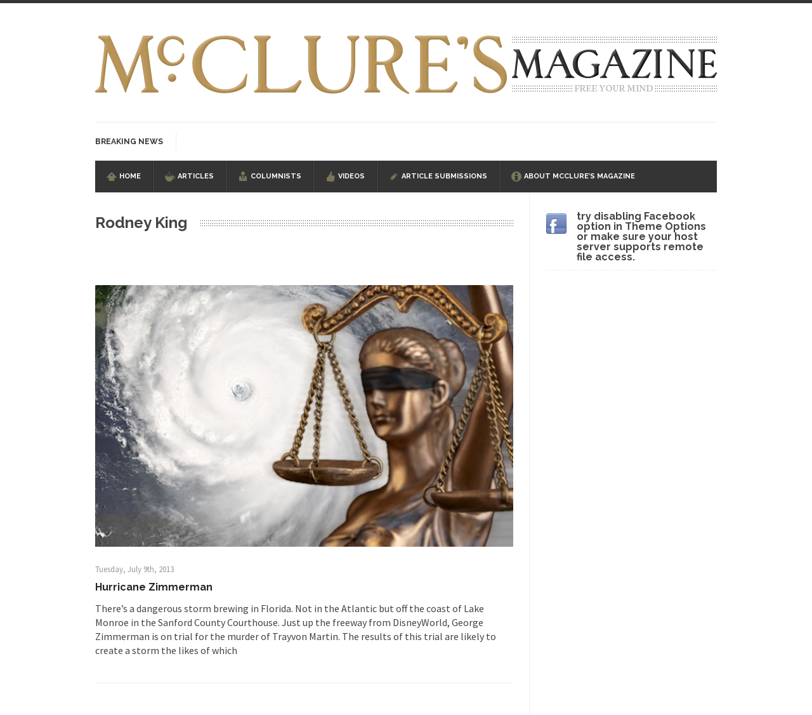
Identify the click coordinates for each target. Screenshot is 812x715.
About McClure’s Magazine (579, 176)
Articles (196, 176)
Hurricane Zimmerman (154, 587)
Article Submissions (444, 176)
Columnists (276, 176)
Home (130, 176)
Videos (351, 176)
